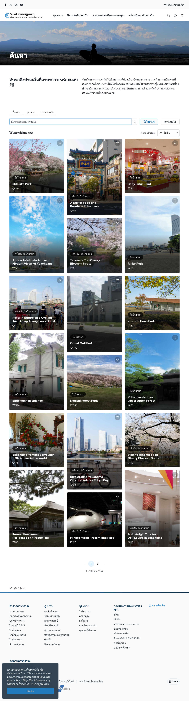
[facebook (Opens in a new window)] (5, 4)
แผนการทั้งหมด (122, 647)
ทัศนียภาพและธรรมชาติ (56, 634)
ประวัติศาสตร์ (51, 625)
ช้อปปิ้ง (48, 639)
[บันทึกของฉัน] (182, 15)
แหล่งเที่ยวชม (51, 611)
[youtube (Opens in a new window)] (21, 4)
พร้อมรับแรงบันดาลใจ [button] (141, 15)
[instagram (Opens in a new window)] (16, 4)
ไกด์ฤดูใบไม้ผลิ (17, 625)
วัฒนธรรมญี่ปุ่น (52, 616)
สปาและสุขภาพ (52, 630)
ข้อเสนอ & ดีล (121, 633)
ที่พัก (116, 614)
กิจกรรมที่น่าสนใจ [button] (77, 15)
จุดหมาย (31, 112)
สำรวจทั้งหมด (16, 644)
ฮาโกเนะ (83, 620)
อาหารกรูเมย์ (51, 620)
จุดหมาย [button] (58, 15)
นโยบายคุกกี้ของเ (16, 684)
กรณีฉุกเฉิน (120, 643)
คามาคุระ (84, 616)
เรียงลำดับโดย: (147, 133)
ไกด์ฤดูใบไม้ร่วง (17, 634)
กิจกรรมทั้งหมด (52, 644)
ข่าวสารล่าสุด (16, 611)
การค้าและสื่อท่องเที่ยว (174, 4)
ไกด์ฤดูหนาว (15, 639)
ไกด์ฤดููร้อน (15, 630)
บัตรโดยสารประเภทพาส (126, 624)
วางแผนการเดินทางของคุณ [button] (108, 15)
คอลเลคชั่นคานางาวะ (20, 616)
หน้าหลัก (13, 588)
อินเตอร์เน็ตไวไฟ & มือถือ (127, 638)
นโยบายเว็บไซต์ (66, 681)
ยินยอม (30, 691)
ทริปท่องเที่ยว (47, 112)
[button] (175, 15)
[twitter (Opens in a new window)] (10, 4)
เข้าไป (117, 619)
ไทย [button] (172, 681)
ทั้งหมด (16, 112)
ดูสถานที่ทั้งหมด (87, 630)
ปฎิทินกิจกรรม (16, 620)
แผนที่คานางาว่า (87, 625)
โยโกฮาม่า (84, 611)
